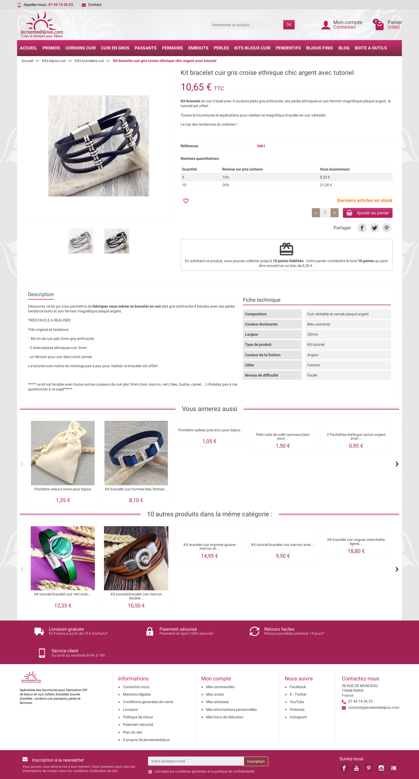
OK (289, 24)
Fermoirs (172, 48)
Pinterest (297, 689)
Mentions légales (137, 674)
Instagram (298, 697)
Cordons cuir (80, 48)
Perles (221, 48)
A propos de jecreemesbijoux (146, 719)
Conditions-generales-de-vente (148, 681)
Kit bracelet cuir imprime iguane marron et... (209, 547)
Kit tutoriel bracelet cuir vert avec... (62, 595)
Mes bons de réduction (224, 697)
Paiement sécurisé (138, 704)
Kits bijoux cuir (252, 48)
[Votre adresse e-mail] (196, 740)
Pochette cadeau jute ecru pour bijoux (209, 431)
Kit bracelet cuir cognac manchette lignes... (356, 542)
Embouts (198, 48)
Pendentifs (288, 48)
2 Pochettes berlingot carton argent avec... (356, 437)
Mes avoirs (215, 674)
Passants (146, 48)
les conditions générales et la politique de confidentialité (212, 751)
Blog (344, 48)
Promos (51, 48)
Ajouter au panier (364, 213)
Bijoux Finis (319, 48)
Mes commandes (220, 666)
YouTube (297, 681)
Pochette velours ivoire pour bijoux (62, 490)
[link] (362, 229)
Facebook (298, 666)
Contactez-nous (136, 666)
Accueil (28, 48)
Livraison (130, 689)
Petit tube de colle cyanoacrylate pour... (282, 437)
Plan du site (132, 712)
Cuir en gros (115, 48)
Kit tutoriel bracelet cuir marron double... (136, 597)
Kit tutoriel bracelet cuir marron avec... (282, 545)
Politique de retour (138, 697)
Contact (92, 4)
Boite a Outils (371, 48)
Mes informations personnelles (231, 689)
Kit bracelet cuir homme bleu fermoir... (136, 490)
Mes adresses (217, 681)
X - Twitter (298, 674)
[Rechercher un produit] (246, 24)
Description (41, 295)
